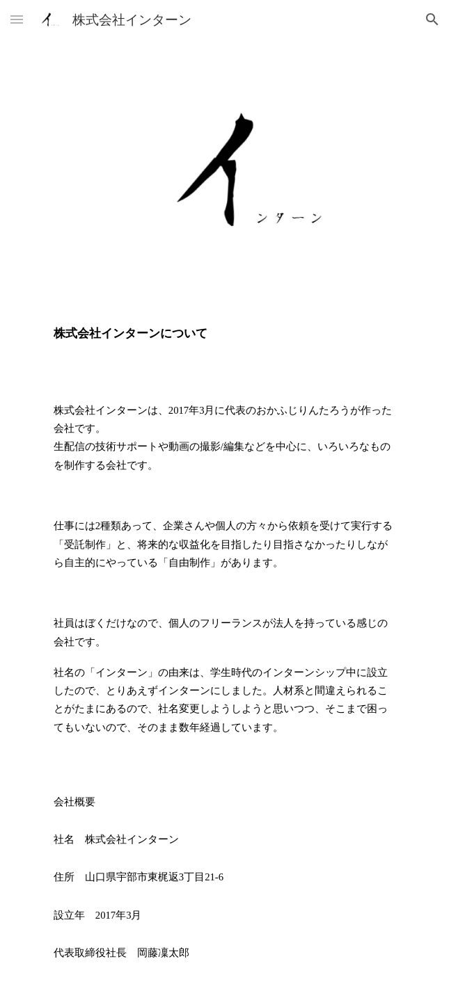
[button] (16, 19)
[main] (224, 334)
